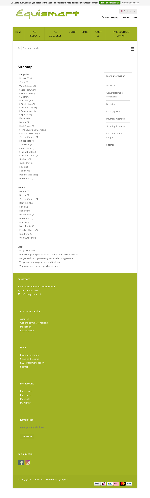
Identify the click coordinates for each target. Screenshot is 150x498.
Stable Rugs (28, 104)
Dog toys (26, 96)
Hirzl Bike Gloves (30, 133)
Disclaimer (111, 104)
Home (18, 31)
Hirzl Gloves (26, 125)
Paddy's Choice (28, 174)
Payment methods (115, 118)
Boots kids (27, 148)
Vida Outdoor (27, 85)
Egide (23, 166)
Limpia (24, 222)
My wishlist (25, 402)
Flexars (24, 118)
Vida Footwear (29, 89)
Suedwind (25, 144)
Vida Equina (28, 93)
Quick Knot (26, 162)
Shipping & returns (115, 126)
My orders (25, 395)
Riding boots (28, 152)
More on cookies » (130, 3)
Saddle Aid (26, 170)
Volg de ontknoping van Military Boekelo (39, 262)
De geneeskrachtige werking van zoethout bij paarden (46, 258)
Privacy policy (113, 111)
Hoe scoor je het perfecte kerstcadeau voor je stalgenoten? (49, 254)
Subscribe (27, 436)
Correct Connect (28, 136)
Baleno (24, 122)
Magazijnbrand (27, 250)
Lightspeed (63, 479)
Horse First (26, 178)
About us (98, 33)
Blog (85, 31)
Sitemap (110, 144)
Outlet (72, 31)
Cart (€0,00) (110, 17)
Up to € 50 (25, 78)
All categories (55, 33)
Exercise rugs (28, 111)
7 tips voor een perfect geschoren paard (39, 266)
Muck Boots (26, 140)
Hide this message (110, 3)
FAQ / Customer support (121, 33)
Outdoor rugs (29, 107)
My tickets (25, 398)
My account (128, 17)
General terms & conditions (114, 94)
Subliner (25, 159)
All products (34, 33)
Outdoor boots (29, 155)
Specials (26, 114)
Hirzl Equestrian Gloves (33, 129)
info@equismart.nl (31, 294)
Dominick (26, 100)
